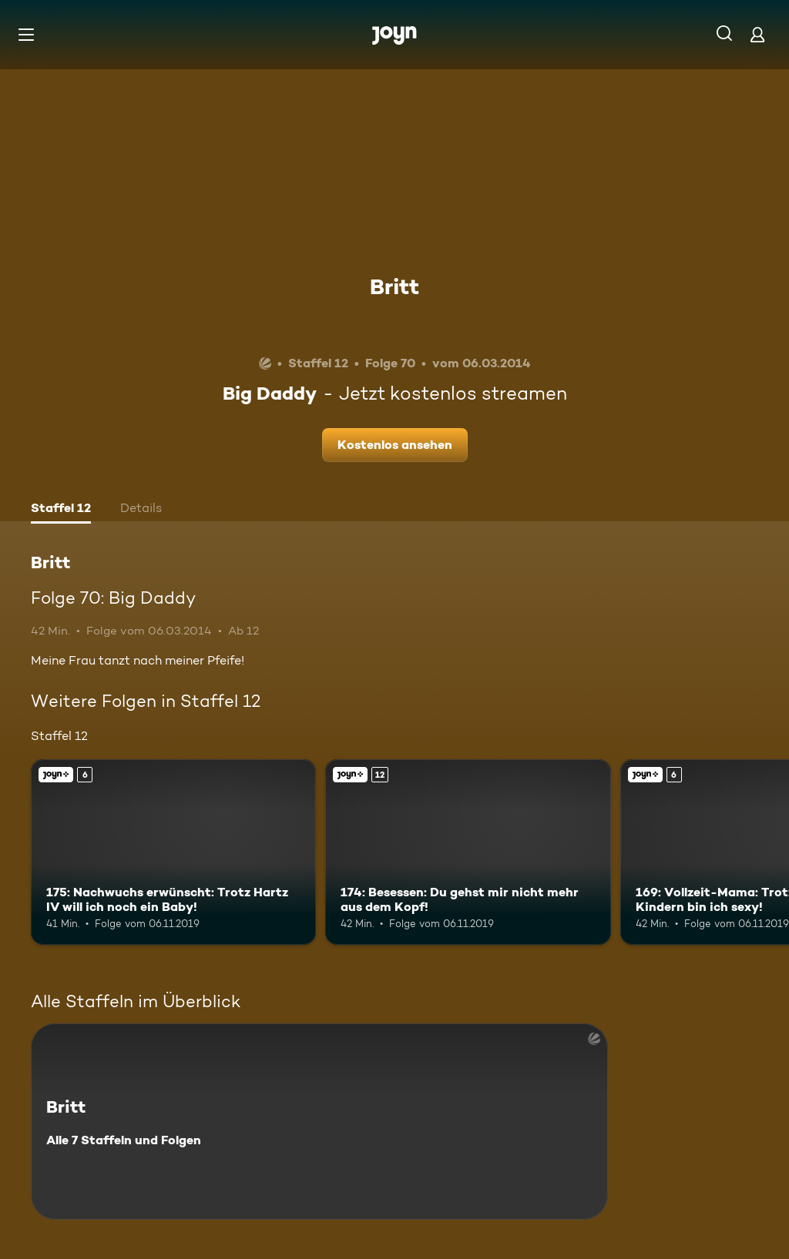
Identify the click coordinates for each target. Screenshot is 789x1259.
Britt (394, 286)
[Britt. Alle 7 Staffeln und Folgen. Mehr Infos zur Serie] (319, 1121)
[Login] (757, 34)
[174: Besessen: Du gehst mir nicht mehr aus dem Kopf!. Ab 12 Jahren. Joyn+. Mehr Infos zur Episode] (467, 852)
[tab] (61, 510)
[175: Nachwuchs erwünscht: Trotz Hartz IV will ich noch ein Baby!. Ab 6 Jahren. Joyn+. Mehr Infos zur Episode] (173, 852)
